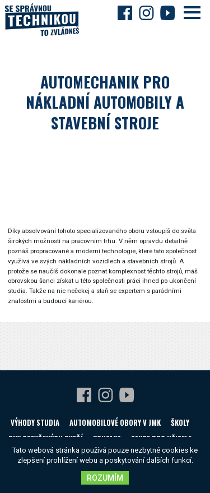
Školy (180, 422)
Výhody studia (35, 422)
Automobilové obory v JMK (115, 422)
